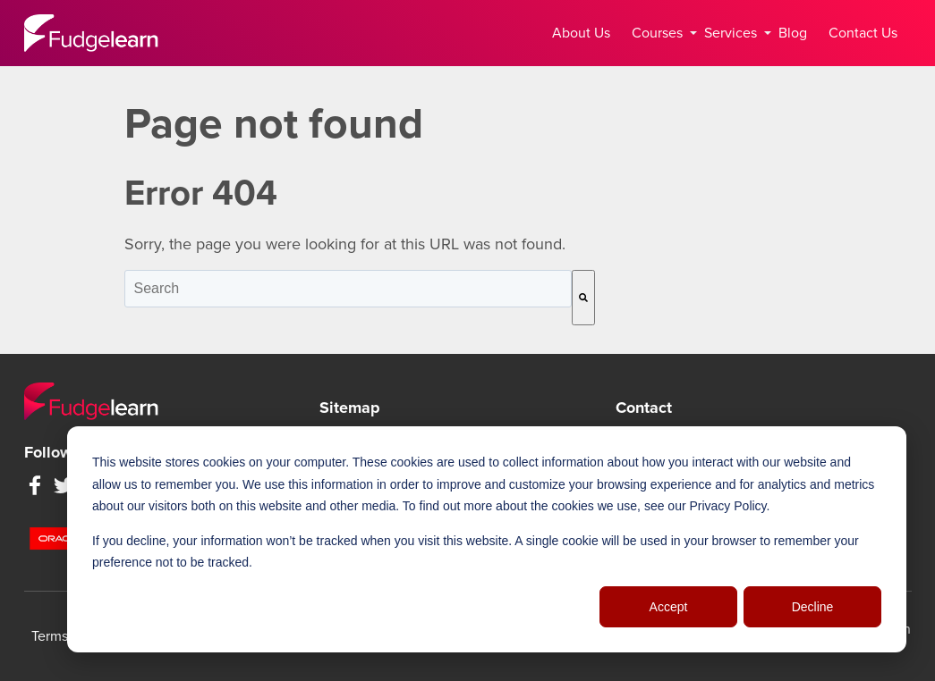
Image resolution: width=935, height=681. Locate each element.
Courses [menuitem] (661, 33)
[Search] (583, 297)
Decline (813, 607)
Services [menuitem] (734, 33)
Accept (669, 607)
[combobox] (348, 288)
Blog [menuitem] (792, 33)
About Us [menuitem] (581, 33)
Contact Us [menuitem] (863, 33)
